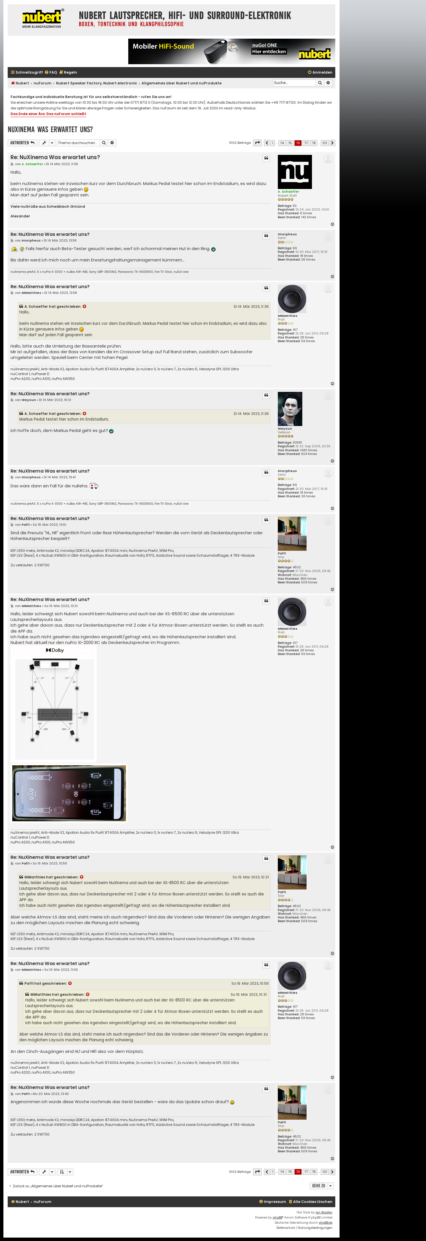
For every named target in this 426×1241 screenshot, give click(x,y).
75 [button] (290, 143)
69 (295, 248)
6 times (306, 213)
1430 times (308, 450)
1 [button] (272, 143)
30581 (297, 442)
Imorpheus (287, 234)
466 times (308, 579)
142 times (308, 217)
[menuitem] (50, 72)
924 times (309, 454)
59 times (308, 341)
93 (295, 206)
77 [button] (306, 143)
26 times (308, 259)
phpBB (277, 1217)
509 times (309, 582)
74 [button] (282, 143)
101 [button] (324, 143)
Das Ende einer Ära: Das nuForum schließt (48, 113)
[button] (257, 143)
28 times (307, 337)
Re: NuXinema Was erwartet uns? (55, 157)
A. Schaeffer (288, 191)
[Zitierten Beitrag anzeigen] (84, 306)
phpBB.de (325, 1223)
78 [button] (314, 143)
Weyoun (285, 429)
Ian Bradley (324, 1212)
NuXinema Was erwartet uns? (50, 129)
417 (295, 330)
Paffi (282, 553)
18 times (306, 256)
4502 (297, 567)
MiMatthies (287, 316)
